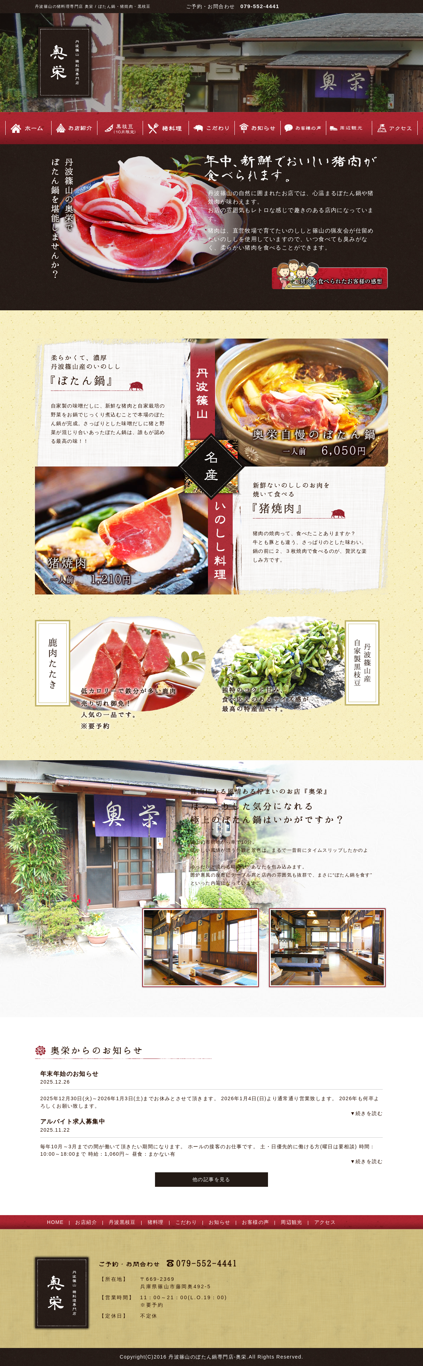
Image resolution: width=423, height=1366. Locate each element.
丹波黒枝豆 (122, 1222)
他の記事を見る (211, 1179)
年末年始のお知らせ (69, 1074)
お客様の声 (255, 1222)
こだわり (186, 1222)
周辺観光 (292, 1222)
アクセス (325, 1222)
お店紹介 (86, 1222)
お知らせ (220, 1222)
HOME (55, 1222)
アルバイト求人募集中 (72, 1121)
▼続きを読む (366, 1113)
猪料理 (156, 1222)
